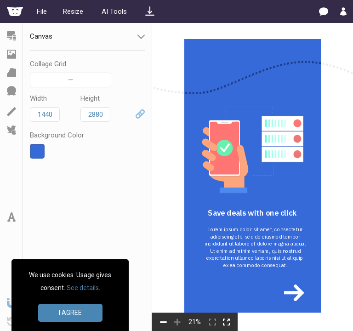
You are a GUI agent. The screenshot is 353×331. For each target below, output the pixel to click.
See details (83, 287)
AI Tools (114, 11)
